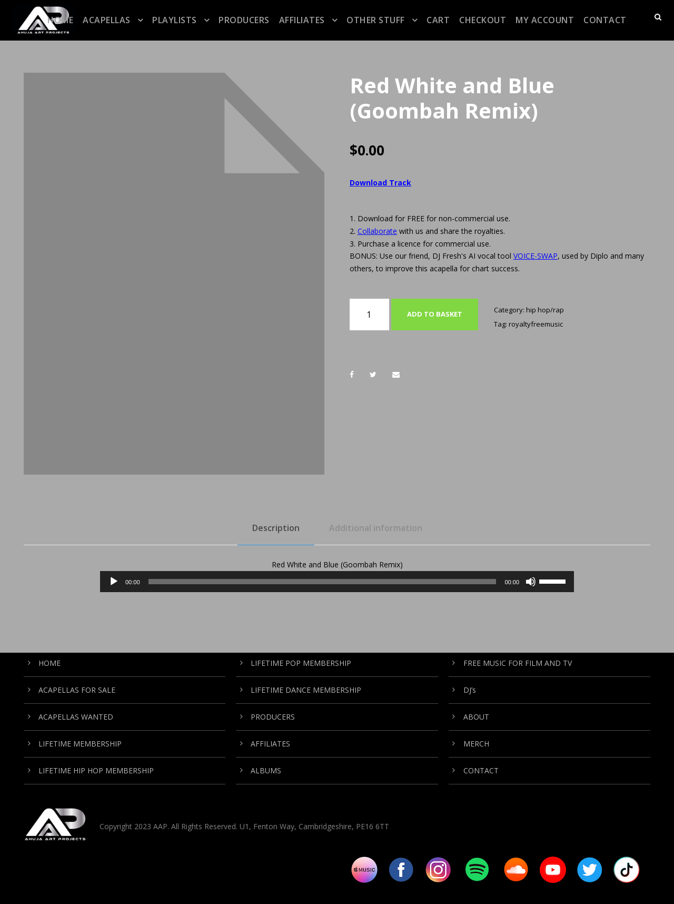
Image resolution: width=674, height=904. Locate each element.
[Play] (113, 581)
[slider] (322, 581)
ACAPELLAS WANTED (75, 717)
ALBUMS (266, 770)
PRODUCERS (244, 20)
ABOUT (476, 717)
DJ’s (469, 690)
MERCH (476, 744)
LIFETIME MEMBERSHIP (80, 744)
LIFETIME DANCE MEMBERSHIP (306, 690)
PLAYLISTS (174, 20)
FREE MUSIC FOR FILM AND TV (517, 663)
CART (438, 20)
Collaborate (377, 231)
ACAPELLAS (107, 20)
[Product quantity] (369, 314)
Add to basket (434, 314)
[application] (337, 581)
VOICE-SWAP (535, 256)
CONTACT (605, 20)
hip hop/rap (545, 310)
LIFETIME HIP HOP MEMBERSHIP (96, 770)
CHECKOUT (482, 20)
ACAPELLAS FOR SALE (76, 690)
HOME (60, 20)
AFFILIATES (302, 20)
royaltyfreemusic (536, 324)
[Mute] (531, 581)
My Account (545, 20)
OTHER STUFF (375, 20)
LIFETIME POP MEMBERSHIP (301, 663)
